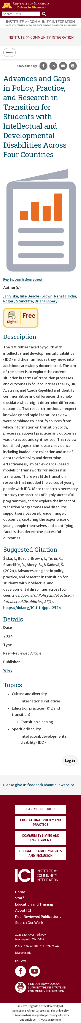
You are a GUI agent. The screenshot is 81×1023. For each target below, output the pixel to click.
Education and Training (34, 904)
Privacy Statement (49, 1019)
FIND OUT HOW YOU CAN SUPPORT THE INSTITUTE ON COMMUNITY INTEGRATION (40, 987)
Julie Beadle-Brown (36, 296)
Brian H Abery (46, 301)
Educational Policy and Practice (40, 822)
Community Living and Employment (40, 838)
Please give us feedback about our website (38, 785)
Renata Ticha (65, 296)
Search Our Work (29, 922)
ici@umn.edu (23, 952)
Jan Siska (10, 296)
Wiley (7, 670)
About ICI (23, 910)
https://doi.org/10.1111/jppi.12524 (32, 608)
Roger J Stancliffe (18, 301)
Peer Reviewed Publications (38, 916)
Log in (70, 760)
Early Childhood (40, 809)
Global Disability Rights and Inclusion (40, 853)
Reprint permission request (23, 279)
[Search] (43, 13)
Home (20, 892)
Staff (19, 898)
